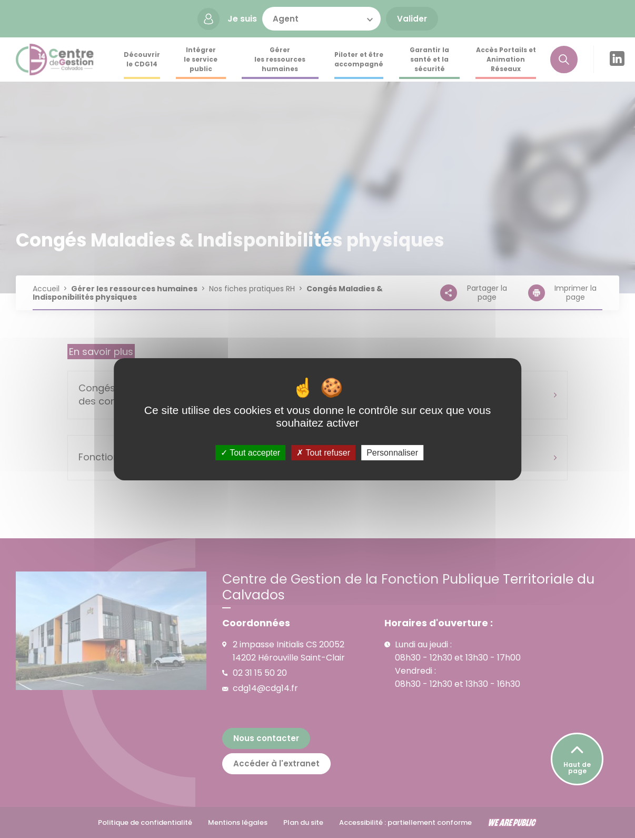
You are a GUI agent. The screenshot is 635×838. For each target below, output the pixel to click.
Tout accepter (250, 452)
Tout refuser (323, 452)
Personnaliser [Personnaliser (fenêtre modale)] (392, 452)
